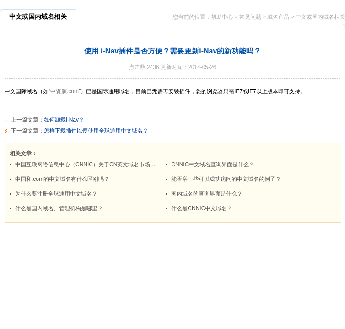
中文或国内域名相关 (320, 17)
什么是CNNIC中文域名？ (201, 208)
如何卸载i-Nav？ (64, 120)
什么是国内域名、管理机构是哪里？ (59, 208)
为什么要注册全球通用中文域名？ (56, 194)
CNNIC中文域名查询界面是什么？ (212, 164)
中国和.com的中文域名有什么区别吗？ (62, 179)
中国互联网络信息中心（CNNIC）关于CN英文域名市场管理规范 (93, 164)
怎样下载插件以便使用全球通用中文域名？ (96, 130)
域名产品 (278, 17)
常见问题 (250, 17)
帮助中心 (222, 17)
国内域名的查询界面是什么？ (207, 194)
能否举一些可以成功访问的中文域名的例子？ (226, 179)
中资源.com (64, 91)
